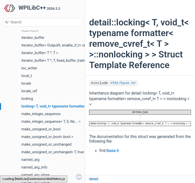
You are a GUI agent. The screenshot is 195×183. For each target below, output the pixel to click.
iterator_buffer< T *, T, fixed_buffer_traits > (55, 60)
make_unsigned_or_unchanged (46, 144)
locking (27, 99)
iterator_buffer (32, 38)
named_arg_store (35, 175)
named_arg (30, 160)
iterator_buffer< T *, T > (39, 53)
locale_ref (29, 91)
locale (26, 83)
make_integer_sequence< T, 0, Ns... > (50, 121)
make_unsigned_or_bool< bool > (47, 137)
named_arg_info (34, 167)
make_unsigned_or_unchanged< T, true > (54, 152)
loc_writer (29, 68)
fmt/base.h (123, 83)
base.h (113, 150)
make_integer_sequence (41, 114)
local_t (26, 76)
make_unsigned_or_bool (40, 129)
